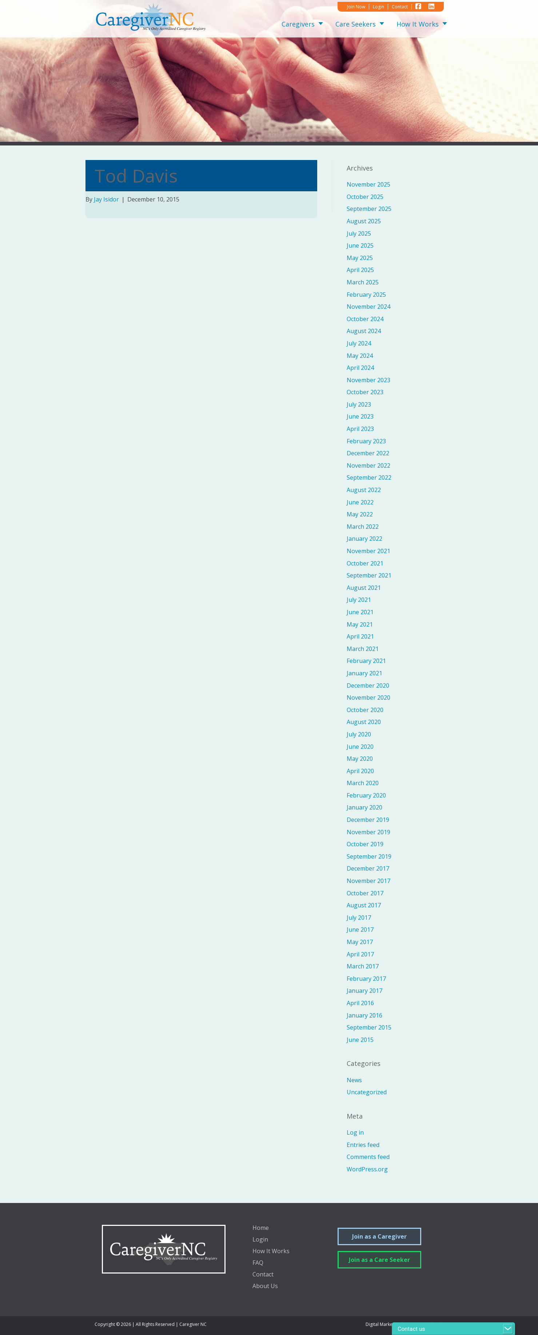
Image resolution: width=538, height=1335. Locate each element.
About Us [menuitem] (265, 1286)
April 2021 (360, 636)
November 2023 (368, 380)
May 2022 (360, 514)
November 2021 (368, 551)
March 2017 (363, 966)
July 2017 (359, 918)
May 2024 (360, 356)
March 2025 (363, 282)
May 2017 (360, 942)
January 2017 (364, 991)
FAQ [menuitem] (257, 1263)
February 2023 (366, 441)
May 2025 (360, 258)
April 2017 (360, 954)
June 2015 (360, 1040)
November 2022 (368, 465)
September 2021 (369, 575)
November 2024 (368, 307)
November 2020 (368, 698)
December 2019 (368, 820)
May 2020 (360, 759)
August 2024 (364, 331)
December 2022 (368, 453)
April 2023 (360, 429)
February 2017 (366, 979)
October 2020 (365, 710)
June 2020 (360, 747)
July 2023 (359, 404)
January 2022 (364, 539)
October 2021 (365, 563)
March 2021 (363, 649)
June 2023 (360, 416)
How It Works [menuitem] (271, 1251)
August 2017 (364, 905)
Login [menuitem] (260, 1239)
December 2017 (368, 868)
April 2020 (360, 771)
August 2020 (364, 722)
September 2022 (369, 477)
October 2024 (365, 319)
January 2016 (364, 1015)
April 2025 (360, 270)
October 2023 (365, 392)
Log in (355, 1132)
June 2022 (360, 502)
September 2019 (369, 856)
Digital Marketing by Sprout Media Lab (405, 1324)
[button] (319, 24)
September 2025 (369, 209)
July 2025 (359, 233)
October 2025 (365, 197)
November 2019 (368, 832)
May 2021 (360, 624)
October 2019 (365, 844)
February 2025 (366, 295)
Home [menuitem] (260, 1228)
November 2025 (368, 184)
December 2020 (368, 686)
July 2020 (359, 734)
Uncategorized (367, 1092)
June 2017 (360, 930)
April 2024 (360, 368)
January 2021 (364, 673)
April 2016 (360, 1003)
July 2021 (359, 600)
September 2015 (369, 1027)
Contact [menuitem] (263, 1274)
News (354, 1080)
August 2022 (364, 490)
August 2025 (364, 221)
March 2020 (363, 783)
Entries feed (363, 1145)
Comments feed (368, 1157)
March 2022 (363, 527)
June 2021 (360, 612)
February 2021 (366, 661)
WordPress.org (367, 1169)
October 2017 (365, 893)
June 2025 (360, 245)
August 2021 (364, 588)
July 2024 (359, 343)
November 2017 (368, 881)
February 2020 (366, 795)
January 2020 (364, 807)
